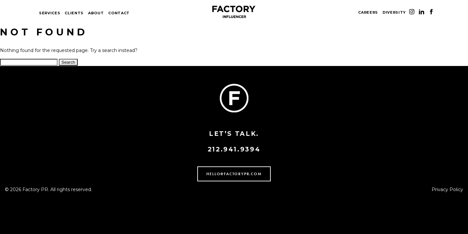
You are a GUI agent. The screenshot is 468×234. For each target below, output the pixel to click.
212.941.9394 (234, 149)
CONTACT (119, 13)
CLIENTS (74, 13)
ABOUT (96, 13)
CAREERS (368, 12)
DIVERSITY (394, 12)
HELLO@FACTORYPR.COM (233, 173)
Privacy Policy (447, 189)
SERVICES (49, 13)
